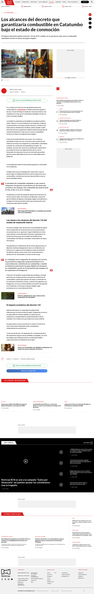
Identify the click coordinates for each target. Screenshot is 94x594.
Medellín (62, 136)
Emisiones (5, 6)
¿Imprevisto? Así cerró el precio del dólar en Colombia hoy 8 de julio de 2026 (77, 405)
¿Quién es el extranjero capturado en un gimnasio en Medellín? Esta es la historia (72, 139)
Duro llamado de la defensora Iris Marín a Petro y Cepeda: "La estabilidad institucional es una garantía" (69, 102)
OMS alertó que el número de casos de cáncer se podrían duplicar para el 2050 (82, 522)
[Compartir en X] (90, 23)
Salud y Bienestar (43, 1)
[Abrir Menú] (2, 2)
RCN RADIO (49, 576)
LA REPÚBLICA (65, 572)
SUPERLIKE (80, 576)
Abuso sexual (63, 127)
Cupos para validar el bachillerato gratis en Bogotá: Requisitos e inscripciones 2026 (14, 405)
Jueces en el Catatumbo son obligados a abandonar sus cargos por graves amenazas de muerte (35, 348)
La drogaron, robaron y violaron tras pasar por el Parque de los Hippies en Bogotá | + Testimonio (71, 130)
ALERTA (49, 580)
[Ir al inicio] (9, 2)
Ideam (61, 109)
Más (88, 443)
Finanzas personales (65, 118)
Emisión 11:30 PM (87, 7)
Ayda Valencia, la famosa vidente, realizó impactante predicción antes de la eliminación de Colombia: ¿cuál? (82, 534)
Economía (51, 1)
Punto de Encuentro (73, 1)
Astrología (75, 530)
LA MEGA (49, 583)
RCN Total (49, 574)
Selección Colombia (40, 536)
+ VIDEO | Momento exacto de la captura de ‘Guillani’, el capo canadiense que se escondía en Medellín (81, 451)
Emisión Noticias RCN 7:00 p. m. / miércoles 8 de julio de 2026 (79, 483)
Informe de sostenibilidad (34, 576)
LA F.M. (48, 578)
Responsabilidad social (23, 572)
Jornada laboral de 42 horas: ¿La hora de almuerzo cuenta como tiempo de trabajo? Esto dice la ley (47, 405)
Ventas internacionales (37, 578)
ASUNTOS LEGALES (66, 574)
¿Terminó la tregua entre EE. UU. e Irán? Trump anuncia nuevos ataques (81, 545)
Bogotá (3, 401)
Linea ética (33, 580)
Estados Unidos (76, 542)
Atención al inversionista (21, 584)
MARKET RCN (81, 578)
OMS (73, 518)
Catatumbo (22, 109)
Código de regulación (23, 578)
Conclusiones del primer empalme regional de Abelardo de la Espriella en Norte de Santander (80, 461)
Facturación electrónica (34, 573)
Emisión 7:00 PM (66, 7)
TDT (55, 572)
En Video (8, 443)
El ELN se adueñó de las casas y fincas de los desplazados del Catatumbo (31, 296)
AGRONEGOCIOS (65, 576)
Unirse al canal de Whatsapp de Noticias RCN (27, 100)
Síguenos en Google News (27, 371)
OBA (32, 582)
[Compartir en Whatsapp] (90, 27)
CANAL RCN (85, 1)
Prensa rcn (20, 582)
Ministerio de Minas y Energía (28, 359)
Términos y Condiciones (67, 590)
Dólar (66, 401)
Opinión (64, 1)
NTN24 (48, 572)
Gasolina (9, 359)
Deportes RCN (33, 1)
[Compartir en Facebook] (90, 18)
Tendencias (58, 1)
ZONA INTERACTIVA (82, 574)
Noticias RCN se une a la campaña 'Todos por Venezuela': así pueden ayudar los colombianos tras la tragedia (25, 482)
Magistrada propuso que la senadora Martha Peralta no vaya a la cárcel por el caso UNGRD (81, 472)
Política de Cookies (55, 590)
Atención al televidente (23, 575)
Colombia (17, 1)
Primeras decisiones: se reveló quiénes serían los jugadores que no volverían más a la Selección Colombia (49, 540)
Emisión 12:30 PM (46, 7)
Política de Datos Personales (43, 590)
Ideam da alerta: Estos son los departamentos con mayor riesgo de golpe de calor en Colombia (71, 112)
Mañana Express (26, 7)
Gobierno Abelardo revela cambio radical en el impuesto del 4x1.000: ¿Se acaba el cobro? (70, 121)
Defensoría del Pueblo (62, 98)
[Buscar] (92, 2)
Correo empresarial (23, 580)
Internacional (25, 1)
